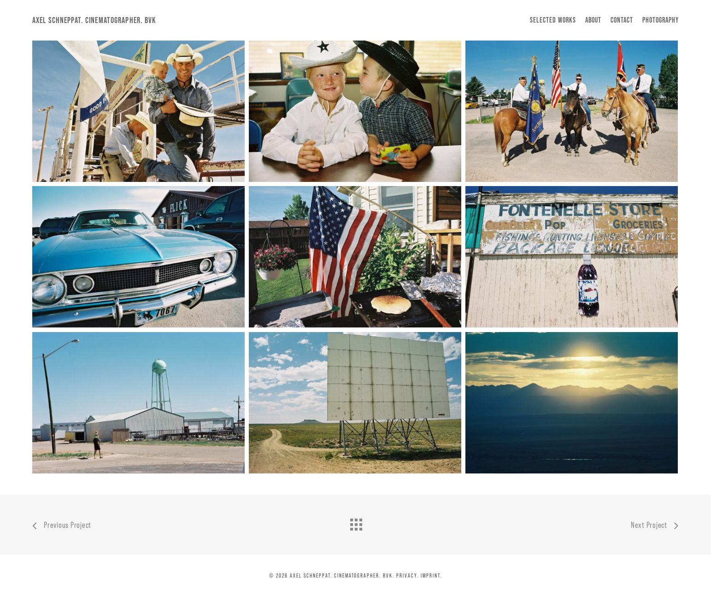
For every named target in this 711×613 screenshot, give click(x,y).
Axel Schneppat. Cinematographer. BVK (94, 20)
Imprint (430, 575)
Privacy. (407, 575)
